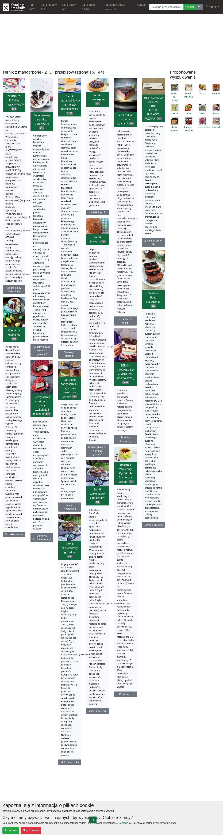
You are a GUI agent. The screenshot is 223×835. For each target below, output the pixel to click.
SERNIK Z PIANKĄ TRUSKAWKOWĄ (15, 103)
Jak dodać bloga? (88, 7)
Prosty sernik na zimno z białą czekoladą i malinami (42, 405)
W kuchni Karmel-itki (153, 242)
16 (92, 819)
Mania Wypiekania (69, 507)
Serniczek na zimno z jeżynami (125, 119)
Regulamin (114, 6)
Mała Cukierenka (98, 711)
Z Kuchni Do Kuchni (125, 321)
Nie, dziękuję (31, 830)
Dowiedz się (125, 823)
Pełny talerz (125, 694)
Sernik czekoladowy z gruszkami (98, 496)
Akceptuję (11, 830)
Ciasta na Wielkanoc (13, 335)
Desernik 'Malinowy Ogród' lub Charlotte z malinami (125, 473)
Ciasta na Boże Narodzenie (153, 300)
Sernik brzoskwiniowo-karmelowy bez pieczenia (70, 105)
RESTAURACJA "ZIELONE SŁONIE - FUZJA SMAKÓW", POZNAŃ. (153, 108)
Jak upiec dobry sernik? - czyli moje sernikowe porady (70, 388)
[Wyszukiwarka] (166, 7)
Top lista (31, 7)
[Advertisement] (111, 41)
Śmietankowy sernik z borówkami (41, 122)
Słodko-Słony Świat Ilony (14, 289)
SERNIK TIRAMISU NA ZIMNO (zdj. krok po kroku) (125, 374)
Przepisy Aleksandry (125, 439)
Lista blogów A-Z (49, 7)
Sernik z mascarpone (97, 99)
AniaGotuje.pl (97, 212)
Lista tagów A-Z (69, 7)
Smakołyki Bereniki (69, 354)
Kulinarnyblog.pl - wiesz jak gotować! (41, 350)
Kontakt (142, 4)
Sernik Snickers (97, 239)
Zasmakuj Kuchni (153, 525)
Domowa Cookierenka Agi (42, 537)
